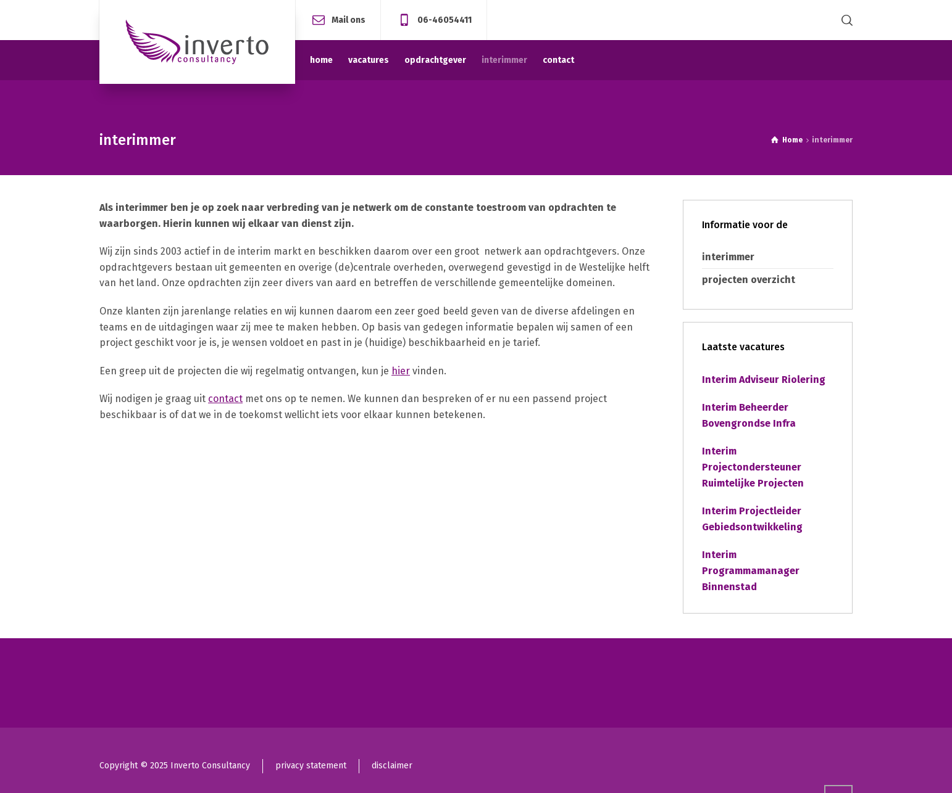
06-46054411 (444, 19)
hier (400, 371)
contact (225, 399)
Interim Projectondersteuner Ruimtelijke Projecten (753, 466)
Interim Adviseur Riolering (763, 379)
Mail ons (348, 19)
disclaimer (392, 765)
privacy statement (310, 765)
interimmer (728, 257)
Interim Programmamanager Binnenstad (751, 570)
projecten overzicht (748, 280)
